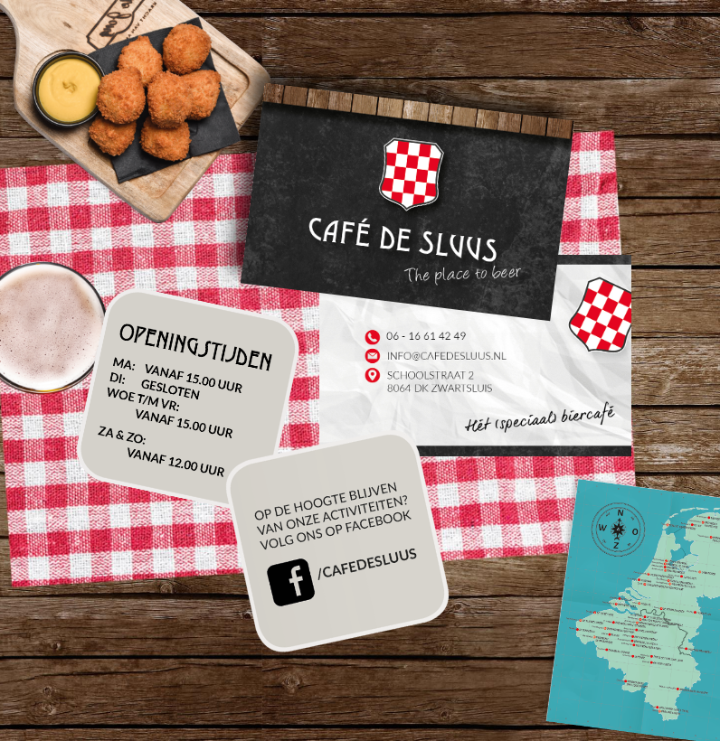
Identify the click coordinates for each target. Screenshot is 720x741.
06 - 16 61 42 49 (436, 337)
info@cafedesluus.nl (436, 356)
